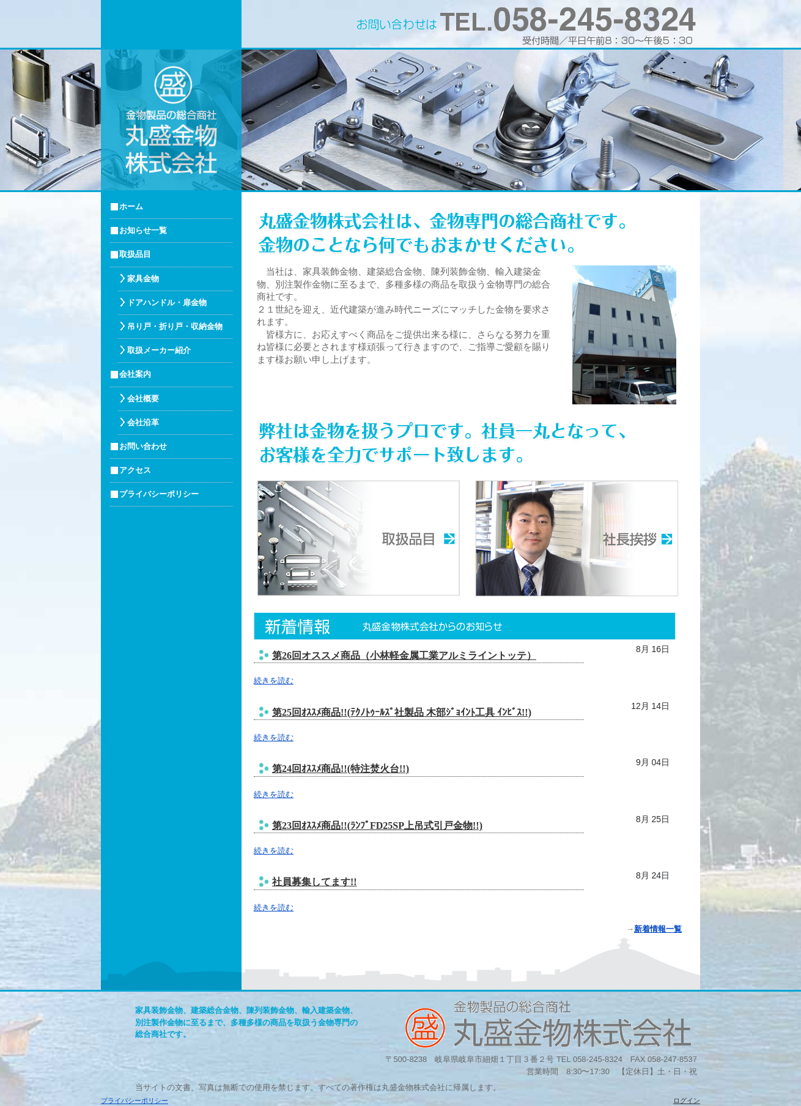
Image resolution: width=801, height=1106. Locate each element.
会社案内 (135, 374)
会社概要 (143, 398)
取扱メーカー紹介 (159, 350)
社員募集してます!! (314, 882)
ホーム (131, 206)
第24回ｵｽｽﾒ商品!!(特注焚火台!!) (340, 768)
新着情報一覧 (658, 928)
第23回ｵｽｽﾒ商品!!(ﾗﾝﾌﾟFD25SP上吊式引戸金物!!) (377, 825)
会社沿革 (143, 422)
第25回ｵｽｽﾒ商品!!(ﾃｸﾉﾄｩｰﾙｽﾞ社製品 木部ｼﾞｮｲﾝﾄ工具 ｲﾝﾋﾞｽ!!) (401, 712)
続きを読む (273, 680)
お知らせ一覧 (143, 230)
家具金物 (143, 278)
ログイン (686, 1100)
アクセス (135, 470)
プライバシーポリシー (159, 494)
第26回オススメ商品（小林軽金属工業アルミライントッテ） (404, 655)
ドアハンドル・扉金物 (167, 302)
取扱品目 (135, 254)
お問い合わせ (143, 446)
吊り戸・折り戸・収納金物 (175, 326)
